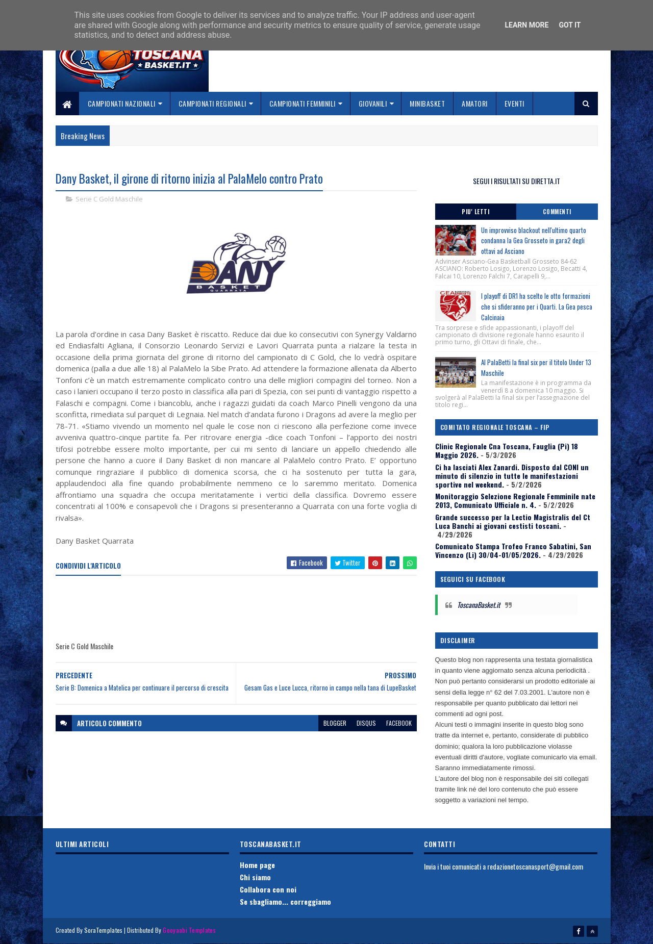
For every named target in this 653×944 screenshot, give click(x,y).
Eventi (514, 103)
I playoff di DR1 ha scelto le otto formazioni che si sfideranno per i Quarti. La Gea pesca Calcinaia (536, 306)
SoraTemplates (103, 930)
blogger (334, 723)
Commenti (557, 212)
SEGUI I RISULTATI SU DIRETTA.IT (516, 180)
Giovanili (373, 103)
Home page (257, 864)
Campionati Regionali (212, 103)
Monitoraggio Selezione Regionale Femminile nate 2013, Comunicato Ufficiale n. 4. (515, 500)
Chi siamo (255, 877)
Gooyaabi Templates (189, 930)
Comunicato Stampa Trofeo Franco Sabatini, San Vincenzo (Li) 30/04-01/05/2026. (513, 550)
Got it (570, 25)
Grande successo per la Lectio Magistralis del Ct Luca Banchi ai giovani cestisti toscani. (512, 521)
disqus (366, 723)
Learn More (526, 25)
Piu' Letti (475, 212)
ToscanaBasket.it (478, 604)
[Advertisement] (241, 609)
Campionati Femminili (302, 103)
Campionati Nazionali (122, 103)
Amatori (475, 103)
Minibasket (427, 103)
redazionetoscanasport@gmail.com (535, 866)
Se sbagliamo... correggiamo (285, 901)
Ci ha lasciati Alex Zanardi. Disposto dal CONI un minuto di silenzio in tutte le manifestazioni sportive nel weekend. (512, 476)
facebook (399, 723)
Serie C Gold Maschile (109, 198)
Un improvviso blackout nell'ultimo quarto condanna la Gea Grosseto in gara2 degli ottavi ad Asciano (533, 241)
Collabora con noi (268, 889)
